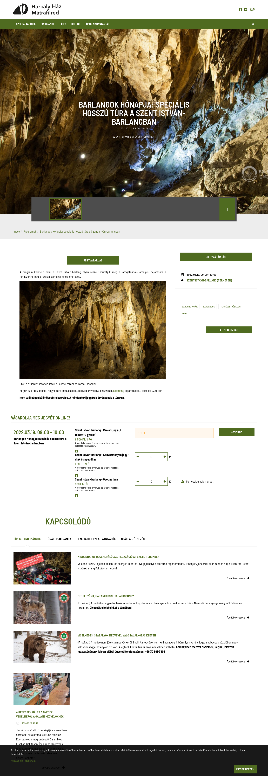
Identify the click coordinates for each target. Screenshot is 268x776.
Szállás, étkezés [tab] (133, 539)
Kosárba (236, 432)
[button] (76, 451)
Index (17, 231)
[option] (66, 209)
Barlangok (209, 306)
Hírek (63, 23)
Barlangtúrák (190, 306)
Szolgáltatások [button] (26, 23)
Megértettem (245, 769)
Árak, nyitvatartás (97, 23)
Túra (184, 313)
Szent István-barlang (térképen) (209, 280)
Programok (48, 23)
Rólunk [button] (76, 23)
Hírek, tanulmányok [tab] (27, 539)
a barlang (118, 390)
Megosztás (229, 330)
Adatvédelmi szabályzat (23, 760)
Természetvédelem (230, 306)
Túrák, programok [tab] (58, 539)
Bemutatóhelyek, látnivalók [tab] (96, 539)
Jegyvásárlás (93, 260)
